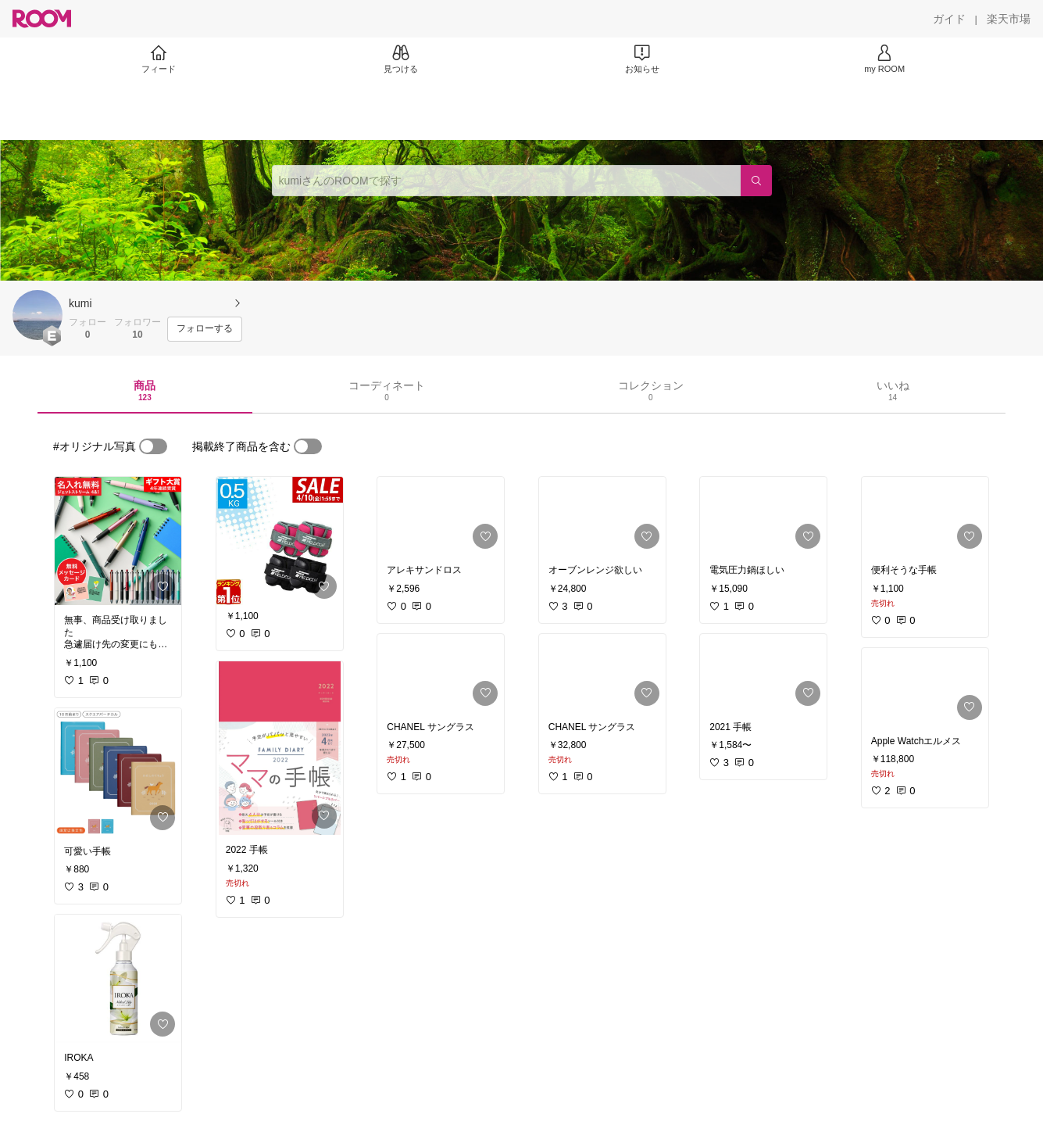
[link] (118, 541)
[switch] (153, 446)
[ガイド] (949, 19)
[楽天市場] (1008, 19)
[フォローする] (204, 329)
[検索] (756, 180)
